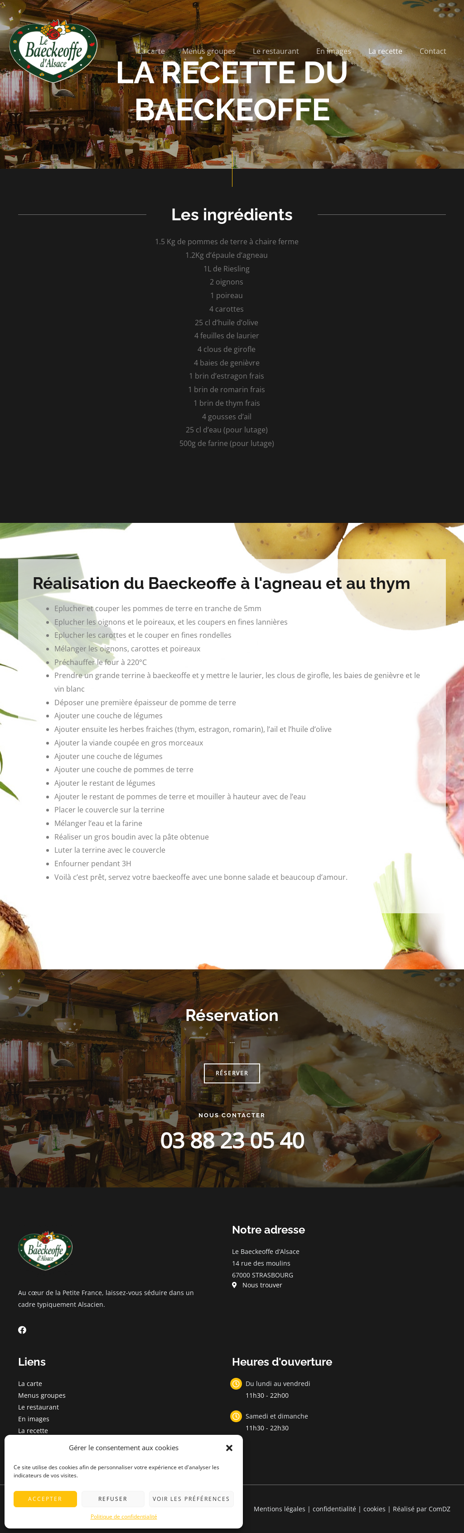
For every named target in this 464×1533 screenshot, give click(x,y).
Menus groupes (221, 51)
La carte (166, 51)
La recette (389, 51)
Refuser (112, 1499)
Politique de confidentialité (124, 1516)
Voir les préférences (191, 1499)
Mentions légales (279, 1509)
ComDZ (439, 1509)
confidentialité (334, 1509)
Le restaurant (285, 51)
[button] (229, 1447)
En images (340, 51)
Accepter (45, 1499)
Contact (434, 51)
